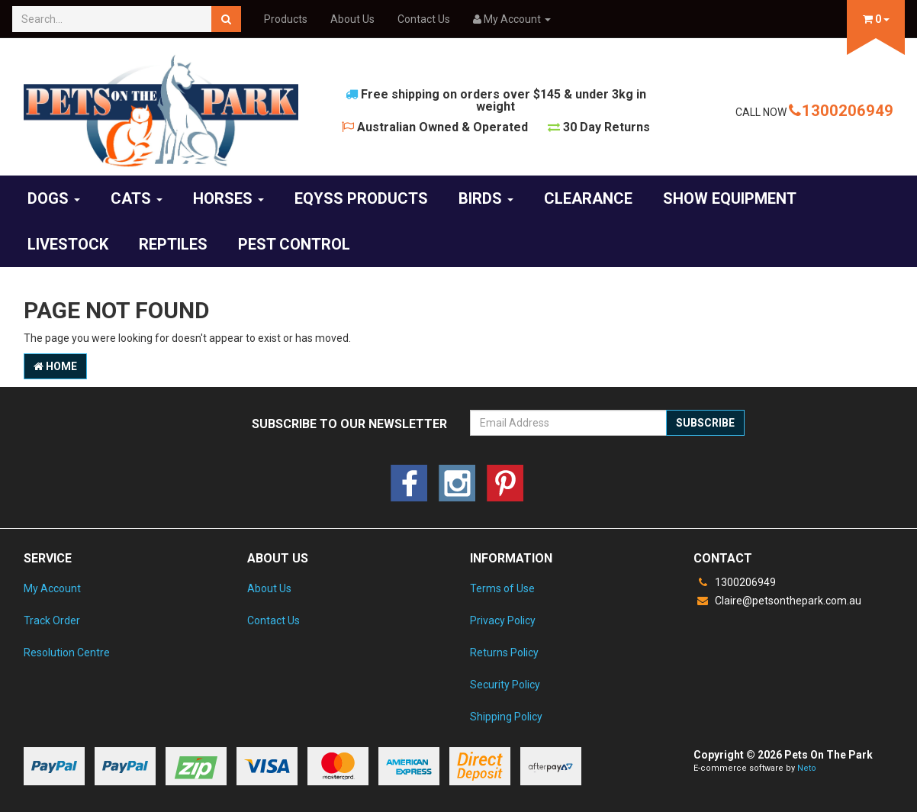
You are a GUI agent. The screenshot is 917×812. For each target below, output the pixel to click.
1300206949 (841, 111)
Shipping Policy (506, 716)
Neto (806, 768)
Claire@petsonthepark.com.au (777, 600)
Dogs (53, 198)
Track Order (52, 620)
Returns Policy (504, 652)
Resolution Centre (67, 652)
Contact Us (423, 19)
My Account (52, 588)
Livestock (67, 244)
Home (55, 366)
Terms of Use (502, 588)
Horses (228, 198)
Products (285, 19)
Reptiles (173, 244)
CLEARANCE (588, 198)
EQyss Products (361, 198)
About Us (352, 19)
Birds (485, 198)
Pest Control (294, 244)
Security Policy (505, 684)
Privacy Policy (503, 620)
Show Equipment (729, 198)
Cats (136, 198)
